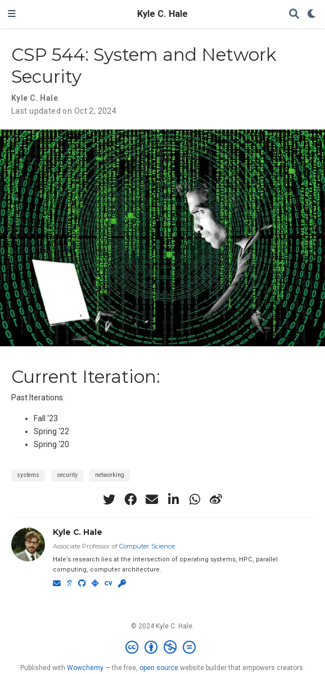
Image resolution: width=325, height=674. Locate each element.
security (67, 475)
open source (158, 668)
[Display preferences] (312, 14)
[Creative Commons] (162, 647)
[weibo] (215, 499)
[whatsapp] (194, 499)
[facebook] (130, 499)
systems (28, 475)
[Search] (294, 14)
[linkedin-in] (173, 499)
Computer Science (147, 546)
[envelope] (151, 499)
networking (109, 475)
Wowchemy (85, 668)
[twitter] (109, 499)
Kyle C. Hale (162, 13)
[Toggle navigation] (12, 14)
